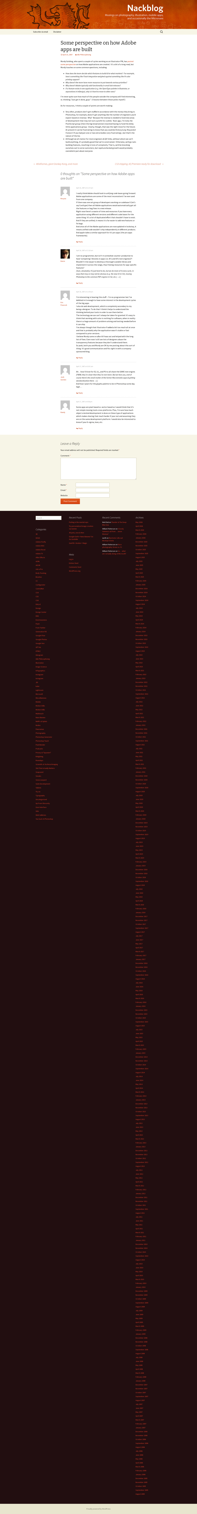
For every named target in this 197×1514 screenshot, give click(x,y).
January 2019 (140, 866)
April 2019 (139, 854)
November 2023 (141, 639)
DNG (37, 616)
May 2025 (139, 569)
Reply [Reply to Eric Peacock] (81, 358)
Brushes (39, 577)
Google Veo (40, 643)
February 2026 (141, 534)
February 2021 (141, 768)
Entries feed (73, 563)
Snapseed (39, 772)
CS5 (37, 596)
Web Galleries (41, 815)
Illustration (40, 663)
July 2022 (139, 702)
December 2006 (141, 1431)
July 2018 (139, 889)
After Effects (40, 557)
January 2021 (140, 772)
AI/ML (38, 561)
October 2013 (141, 1111)
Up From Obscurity (43, 803)
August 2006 (140, 1447)
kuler (37, 686)
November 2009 (141, 1295)
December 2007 (141, 1385)
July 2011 (139, 1217)
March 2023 (140, 670)
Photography (40, 733)
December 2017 (141, 916)
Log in (71, 559)
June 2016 (139, 986)
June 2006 (139, 1455)
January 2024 (140, 631)
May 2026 (139, 522)
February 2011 (141, 1236)
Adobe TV (39, 553)
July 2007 (139, 1404)
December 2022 (141, 682)
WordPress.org (74, 571)
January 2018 (140, 912)
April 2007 (139, 1416)
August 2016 (140, 979)
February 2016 (141, 1002)
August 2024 (140, 604)
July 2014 (139, 1076)
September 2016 (142, 975)
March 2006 (140, 1467)
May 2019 (139, 850)
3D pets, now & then (76, 533)
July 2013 (139, 1123)
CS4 (37, 592)
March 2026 (140, 530)
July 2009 (139, 1310)
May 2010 (139, 1271)
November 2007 (141, 1388)
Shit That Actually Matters (45, 768)
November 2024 (141, 592)
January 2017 (140, 959)
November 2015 (141, 1014)
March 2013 (140, 1139)
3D (37, 534)
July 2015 (139, 1029)
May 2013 (139, 1131)
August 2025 (140, 557)
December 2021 (141, 729)
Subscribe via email (40, 32)
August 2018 (140, 885)
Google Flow (40, 635)
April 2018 (139, 901)
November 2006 (141, 1435)
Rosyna (63, 198)
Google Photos (41, 639)
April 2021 (139, 760)
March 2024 (140, 624)
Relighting (39, 756)
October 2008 (141, 1346)
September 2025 (142, 553)
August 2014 (140, 1072)
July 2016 (139, 983)
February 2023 (141, 674)
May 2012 (139, 1178)
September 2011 (142, 1209)
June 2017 (139, 940)
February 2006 (141, 1470)
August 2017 (140, 932)
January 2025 (140, 585)
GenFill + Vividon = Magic (78, 543)
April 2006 (139, 1463)
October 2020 (141, 784)
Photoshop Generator (44, 737)
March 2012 (140, 1186)
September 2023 (142, 647)
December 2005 (141, 1478)
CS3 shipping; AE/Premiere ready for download (139, 163)
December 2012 (141, 1150)
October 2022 (141, 690)
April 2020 (139, 807)
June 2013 (139, 1127)
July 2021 (139, 748)
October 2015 (141, 1018)
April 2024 (139, 620)
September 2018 (142, 881)
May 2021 (139, 756)
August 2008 (140, 1353)
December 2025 (141, 542)
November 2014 (141, 1061)
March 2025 (140, 577)
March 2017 (140, 951)
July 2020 (139, 795)
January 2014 (140, 1100)
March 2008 (140, 1373)
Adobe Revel (40, 550)
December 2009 (141, 1291)
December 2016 (141, 963)
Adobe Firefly (41, 542)
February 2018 (141, 908)
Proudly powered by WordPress (98, 1509)
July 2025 (139, 561)
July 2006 (139, 1451)
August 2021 (140, 745)
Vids (37, 811)
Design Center (41, 612)
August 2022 (140, 698)
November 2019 (141, 826)
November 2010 (141, 1248)
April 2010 (139, 1275)
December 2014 (141, 1057)
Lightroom (39, 690)
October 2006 (141, 1439)
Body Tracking (41, 573)
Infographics (40, 671)
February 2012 (141, 1189)
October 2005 (141, 1486)
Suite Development (43, 784)
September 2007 (142, 1396)
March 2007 (140, 1420)
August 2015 (140, 1026)
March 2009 (140, 1326)
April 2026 (139, 526)
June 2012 (139, 1174)
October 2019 (141, 830)
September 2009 (142, 1303)
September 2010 (142, 1256)
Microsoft (39, 694)
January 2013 (140, 1147)
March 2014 (140, 1092)
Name (64, 485)
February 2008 (141, 1377)
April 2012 (139, 1182)
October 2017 (141, 924)
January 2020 (140, 819)
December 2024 (141, 588)
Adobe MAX (40, 546)
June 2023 (139, 659)
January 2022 (140, 725)
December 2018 (141, 869)
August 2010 (140, 1260)
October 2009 (141, 1299)
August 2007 (140, 1400)
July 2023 (139, 655)
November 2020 (141, 780)
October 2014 (141, 1065)
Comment (66, 455)
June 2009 (139, 1314)
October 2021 (141, 737)
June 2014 (139, 1080)
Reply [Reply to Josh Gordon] (81, 393)
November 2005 (141, 1482)
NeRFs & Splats (41, 721)
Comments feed (75, 567)
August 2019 (140, 838)
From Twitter (40, 628)
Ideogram (39, 655)
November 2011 (141, 1201)
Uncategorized (41, 799)
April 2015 (139, 1041)
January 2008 (140, 1381)
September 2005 (142, 1490)
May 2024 (139, 616)
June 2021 (139, 752)
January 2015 (140, 1053)
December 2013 (141, 1104)
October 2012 (141, 1158)
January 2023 (140, 678)
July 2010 (139, 1264)
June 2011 (139, 1221)
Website (64, 495)
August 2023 (140, 651)
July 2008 (139, 1357)
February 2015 (141, 1049)
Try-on (38, 791)
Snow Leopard (41, 780)
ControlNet (40, 589)
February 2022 (141, 721)
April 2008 (139, 1369)
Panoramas (40, 729)
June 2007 (139, 1408)
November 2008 (141, 1342)
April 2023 (139, 666)
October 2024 (141, 596)
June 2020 (139, 799)
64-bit (38, 538)
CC (37, 581)
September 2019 (142, 834)
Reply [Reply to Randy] (81, 428)
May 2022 (139, 709)
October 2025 (141, 549)
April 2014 (139, 1088)
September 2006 (142, 1443)
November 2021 (141, 733)
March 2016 (140, 998)
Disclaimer (57, 32)
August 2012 (140, 1166)
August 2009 (140, 1307)
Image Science (41, 667)
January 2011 (140, 1240)
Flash (38, 624)
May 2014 (139, 1084)
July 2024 (139, 608)
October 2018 (141, 877)
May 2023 (139, 663)
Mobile (38, 702)
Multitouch (39, 713)
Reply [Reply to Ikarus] (81, 283)
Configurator (40, 585)
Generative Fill (41, 631)
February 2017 (141, 955)
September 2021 (142, 741)
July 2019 (139, 842)
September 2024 (142, 600)
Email (64, 490)
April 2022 (139, 713)
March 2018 (140, 905)
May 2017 (139, 944)
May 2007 (139, 1412)
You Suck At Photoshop (44, 819)
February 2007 (141, 1424)
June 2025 (139, 565)
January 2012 (140, 1193)
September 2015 (142, 1022)
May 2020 (139, 803)
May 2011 (139, 1225)
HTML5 (38, 651)
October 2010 (141, 1252)
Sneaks (38, 776)
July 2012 (139, 1170)
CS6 (37, 600)
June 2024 (139, 612)
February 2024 (141, 627)
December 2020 (141, 776)
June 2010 (139, 1267)
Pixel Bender (40, 745)
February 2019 (141, 862)
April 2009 (139, 1322)
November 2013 (141, 1107)
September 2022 (142, 694)
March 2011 (140, 1232)
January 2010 (140, 1287)
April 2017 (139, 947)
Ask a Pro (39, 569)
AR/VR (38, 565)
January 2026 (140, 538)
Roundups (39, 760)
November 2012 (141, 1154)
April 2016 (139, 994)
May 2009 (139, 1318)
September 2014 (142, 1068)
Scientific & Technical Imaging (47, 764)
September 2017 (142, 928)
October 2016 (141, 971)
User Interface (41, 807)
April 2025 (139, 573)
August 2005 (140, 1494)
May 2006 (139, 1459)
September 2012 (142, 1162)
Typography (40, 795)
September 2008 (142, 1349)
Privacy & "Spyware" (43, 752)
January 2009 (140, 1334)
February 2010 (141, 1283)
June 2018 (139, 893)
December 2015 (141, 1010)
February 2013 (141, 1143)
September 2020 (142, 787)
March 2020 (140, 811)
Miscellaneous (41, 698)
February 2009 (141, 1330)
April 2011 (139, 1228)
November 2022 (141, 686)
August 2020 (140, 791)
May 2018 (139, 897)
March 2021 (140, 764)
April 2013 (139, 1135)
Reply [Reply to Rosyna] (81, 242)
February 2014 (141, 1096)
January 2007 (140, 1428)
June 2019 (139, 846)
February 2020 (141, 815)
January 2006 (140, 1474)
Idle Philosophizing (84, 55)
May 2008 (139, 1365)
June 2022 (139, 706)
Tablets (38, 788)
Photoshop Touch (42, 741)
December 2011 (141, 1197)
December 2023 (141, 635)
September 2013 (142, 1115)
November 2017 (141, 920)
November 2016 (141, 967)
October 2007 (141, 1392)
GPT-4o (38, 647)
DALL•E (38, 604)
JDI (37, 682)
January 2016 (140, 1006)
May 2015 (139, 1037)
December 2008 (141, 1338)
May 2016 (139, 990)
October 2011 (141, 1205)
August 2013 (140, 1119)
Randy (63, 412)
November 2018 (141, 873)
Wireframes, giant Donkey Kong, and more (55, 163)
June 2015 (139, 1033)
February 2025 (141, 581)
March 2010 (140, 1279)
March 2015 (140, 1045)
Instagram (39, 674)
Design (38, 608)
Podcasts (39, 749)
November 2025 (141, 545)
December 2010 (141, 1244)
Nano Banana (40, 717)
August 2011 (140, 1213)
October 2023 (141, 643)
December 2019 (141, 823)
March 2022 (140, 717)
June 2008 (139, 1361)
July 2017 (139, 936)
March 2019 (140, 858)
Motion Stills (40, 706)
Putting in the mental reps (78, 522)
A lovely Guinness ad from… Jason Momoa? (113, 531)
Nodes (38, 725)
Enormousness (41, 620)
